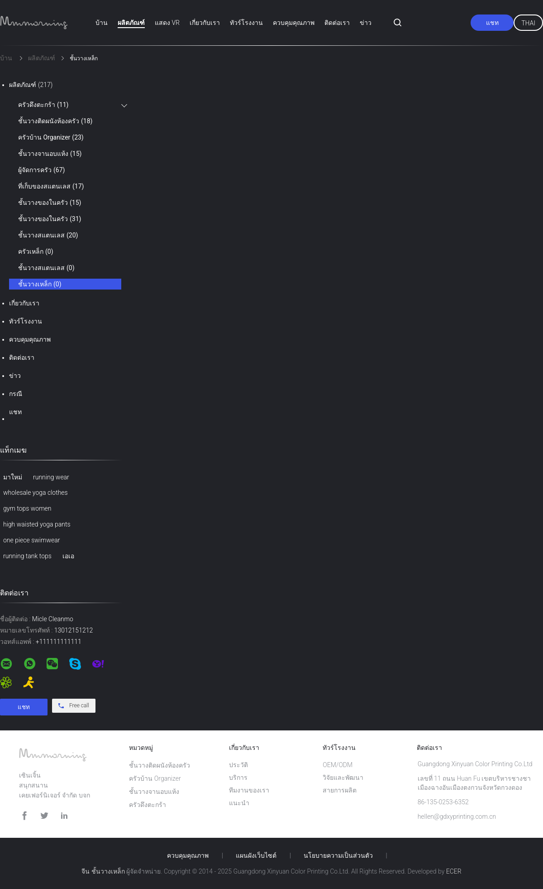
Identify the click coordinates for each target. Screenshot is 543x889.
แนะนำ (239, 803)
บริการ (238, 777)
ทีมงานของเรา (249, 790)
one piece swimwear (31, 540)
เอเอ (68, 556)
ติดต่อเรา (337, 22)
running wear (51, 477)
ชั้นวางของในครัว (49, 202)
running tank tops (27, 556)
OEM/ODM (337, 764)
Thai (528, 23)
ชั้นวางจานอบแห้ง (49, 153)
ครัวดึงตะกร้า (43, 104)
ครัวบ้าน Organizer (51, 137)
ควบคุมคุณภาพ (293, 22)
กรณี (15, 393)
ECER (454, 871)
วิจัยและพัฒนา (343, 777)
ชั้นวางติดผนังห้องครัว (55, 121)
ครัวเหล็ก (35, 251)
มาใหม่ (12, 477)
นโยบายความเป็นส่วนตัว (338, 855)
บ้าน (101, 22)
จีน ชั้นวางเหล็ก (102, 871)
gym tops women (27, 508)
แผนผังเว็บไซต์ (256, 855)
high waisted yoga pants (37, 524)
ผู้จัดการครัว (41, 169)
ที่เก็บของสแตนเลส (51, 186)
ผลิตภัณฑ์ (131, 22)
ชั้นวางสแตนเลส (48, 235)
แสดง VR (167, 22)
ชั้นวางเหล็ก (40, 284)
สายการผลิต (340, 790)
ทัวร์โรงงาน (246, 22)
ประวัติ (238, 764)
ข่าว (366, 22)
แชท (492, 22)
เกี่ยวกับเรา (205, 22)
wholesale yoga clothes (35, 492)
